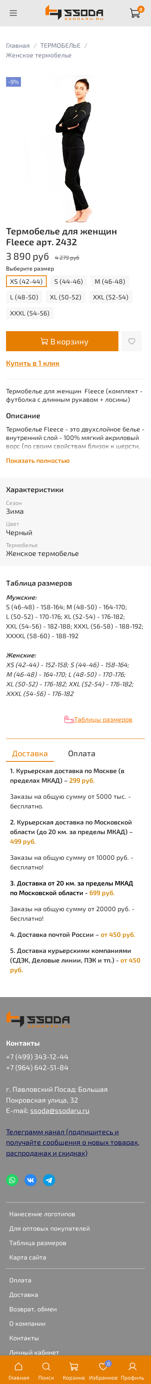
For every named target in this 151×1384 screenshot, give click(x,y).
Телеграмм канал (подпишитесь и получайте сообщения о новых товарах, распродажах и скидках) (72, 1142)
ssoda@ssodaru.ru (59, 1110)
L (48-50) (24, 297)
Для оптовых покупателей (49, 1228)
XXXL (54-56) (30, 313)
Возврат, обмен (33, 1309)
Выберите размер (30, 268)
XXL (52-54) (110, 297)
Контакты (24, 1337)
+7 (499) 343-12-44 (37, 1056)
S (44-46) (68, 281)
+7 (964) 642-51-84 (37, 1067)
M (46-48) (110, 281)
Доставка (23, 1294)
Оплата (20, 1280)
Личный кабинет (34, 1352)
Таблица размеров (37, 1242)
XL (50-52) (65, 297)
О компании (27, 1323)
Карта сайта (27, 1257)
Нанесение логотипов (42, 1213)
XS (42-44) (26, 281)
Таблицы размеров (103, 719)
